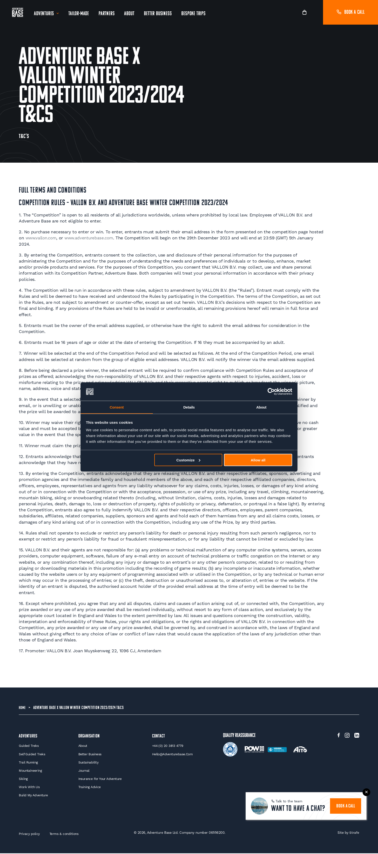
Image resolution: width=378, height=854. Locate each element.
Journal (83, 771)
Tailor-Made (79, 14)
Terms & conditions (65, 834)
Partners (107, 14)
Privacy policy (29, 834)
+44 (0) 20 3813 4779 (168, 746)
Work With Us (29, 788)
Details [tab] (189, 407)
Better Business (158, 14)
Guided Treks (29, 746)
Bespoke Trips (194, 14)
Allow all (258, 460)
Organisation (89, 736)
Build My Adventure (33, 796)
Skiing (23, 779)
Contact (159, 736)
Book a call (350, 12)
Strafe (354, 833)
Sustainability (88, 762)
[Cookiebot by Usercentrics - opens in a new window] (271, 391)
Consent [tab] (117, 407)
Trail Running (29, 762)
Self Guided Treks (32, 754)
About (130, 14)
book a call (346, 798)
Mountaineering (31, 771)
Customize (188, 460)
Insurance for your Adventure (100, 779)
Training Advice (89, 788)
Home (22, 708)
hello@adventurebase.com (173, 754)
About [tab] (261, 407)
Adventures (44, 14)
